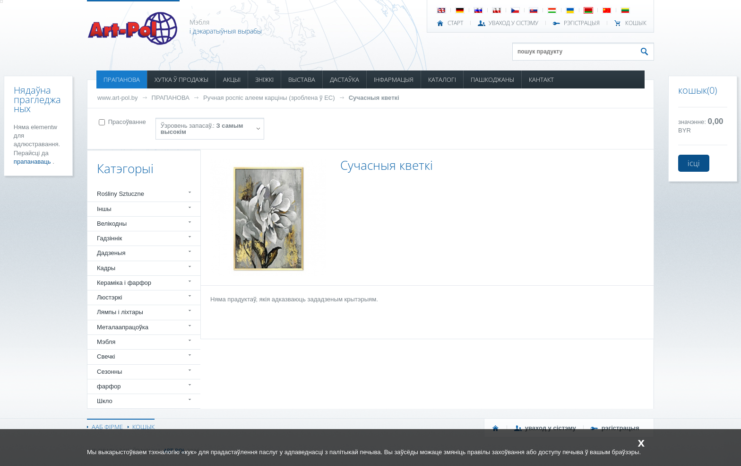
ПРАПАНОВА (121, 79)
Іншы (104, 208)
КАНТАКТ (541, 79)
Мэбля (106, 341)
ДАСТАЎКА (344, 79)
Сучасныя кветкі (374, 97)
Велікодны (112, 223)
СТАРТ (455, 23)
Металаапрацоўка (122, 327)
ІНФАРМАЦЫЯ (394, 79)
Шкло (104, 400)
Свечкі (106, 356)
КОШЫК (635, 23)
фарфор (109, 386)
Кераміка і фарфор (124, 282)
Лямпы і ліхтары (120, 312)
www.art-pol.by (117, 97)
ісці (694, 163)
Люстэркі (109, 297)
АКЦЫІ (232, 79)
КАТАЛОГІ (442, 79)
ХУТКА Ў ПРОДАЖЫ (181, 79)
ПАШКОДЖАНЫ (492, 79)
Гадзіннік (109, 238)
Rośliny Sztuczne (120, 193)
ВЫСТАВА (301, 79)
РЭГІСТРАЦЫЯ (582, 23)
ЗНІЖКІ (264, 79)
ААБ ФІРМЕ (107, 426)
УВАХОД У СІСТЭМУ (513, 23)
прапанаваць (33, 161)
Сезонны (109, 371)
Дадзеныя (111, 252)
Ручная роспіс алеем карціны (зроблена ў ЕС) (269, 97)
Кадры (106, 268)
